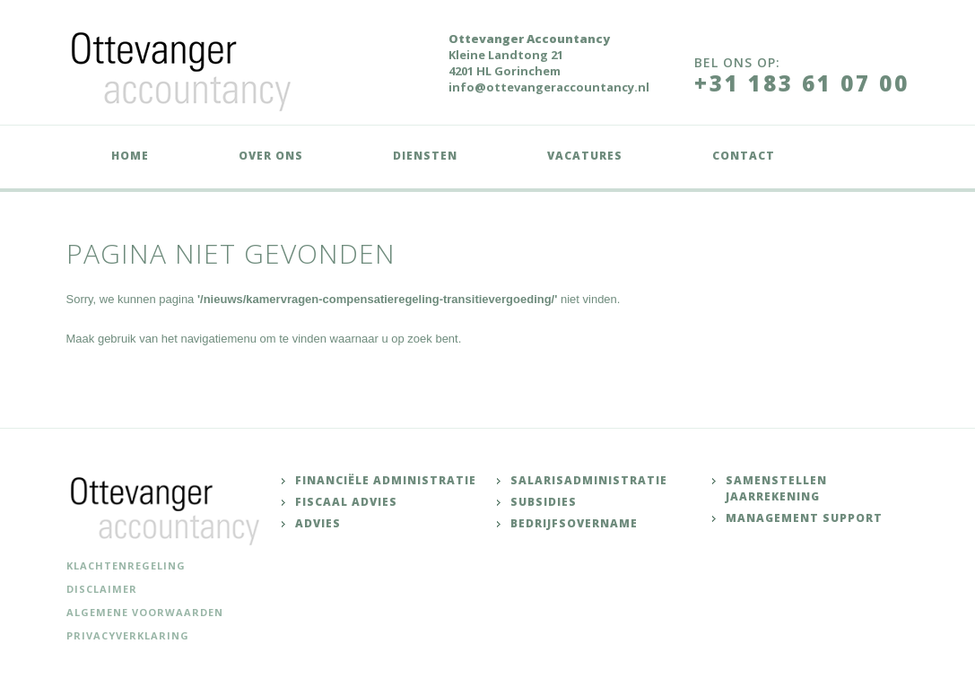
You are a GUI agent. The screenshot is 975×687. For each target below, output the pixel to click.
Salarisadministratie (588, 480)
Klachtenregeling (126, 565)
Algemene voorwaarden (144, 612)
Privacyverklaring (127, 635)
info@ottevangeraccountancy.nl (548, 87)
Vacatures (584, 155)
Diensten (425, 155)
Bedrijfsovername (574, 523)
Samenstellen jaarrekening (776, 488)
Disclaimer (101, 589)
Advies (318, 523)
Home (130, 155)
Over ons (271, 155)
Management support (804, 518)
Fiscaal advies (346, 501)
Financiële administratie (385, 480)
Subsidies (543, 501)
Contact (743, 155)
